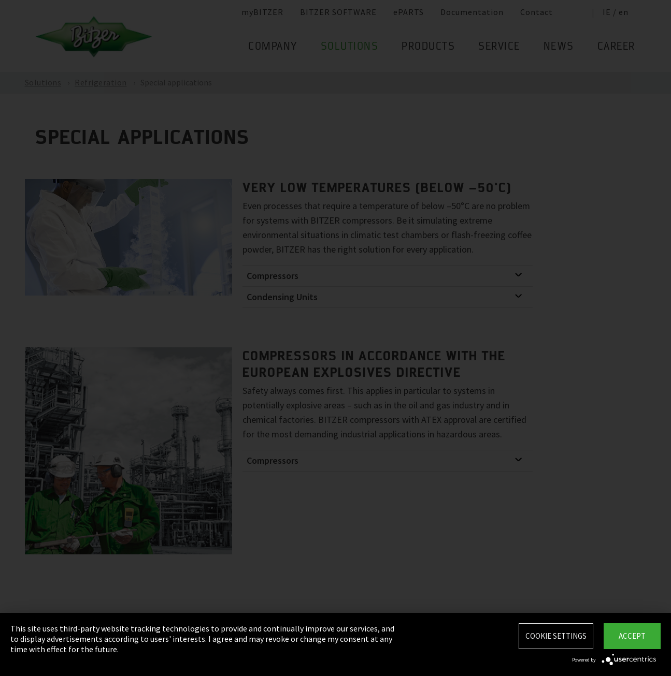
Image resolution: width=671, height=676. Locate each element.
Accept (632, 636)
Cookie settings (556, 636)
